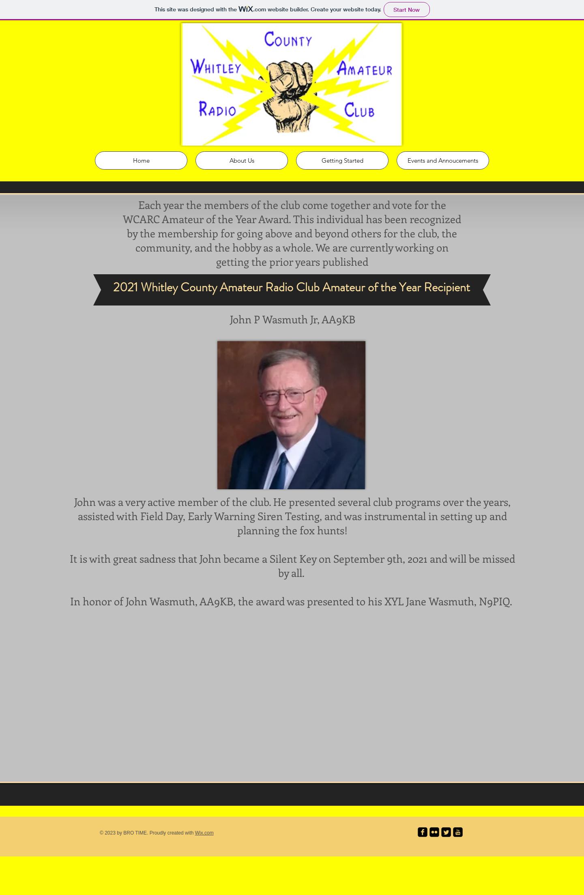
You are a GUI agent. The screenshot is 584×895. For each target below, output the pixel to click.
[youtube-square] (458, 832)
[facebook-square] (422, 832)
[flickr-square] (434, 832)
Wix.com (204, 833)
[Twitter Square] (446, 832)
